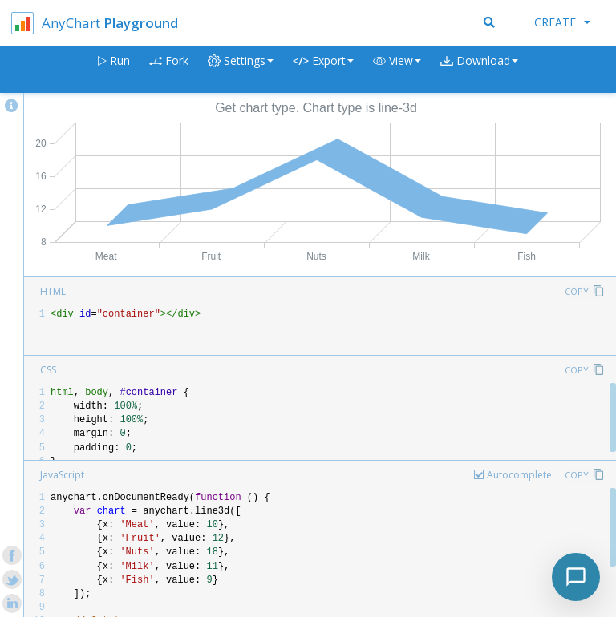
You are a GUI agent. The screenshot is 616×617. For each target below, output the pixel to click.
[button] (397, 70)
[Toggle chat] (576, 577)
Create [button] (562, 22)
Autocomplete (519, 475)
